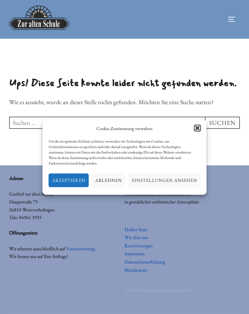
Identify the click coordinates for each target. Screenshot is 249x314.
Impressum (134, 253)
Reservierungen (138, 245)
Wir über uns (136, 237)
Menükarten (135, 270)
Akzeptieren (69, 180)
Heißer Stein (135, 229)
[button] (198, 128)
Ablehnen (108, 180)
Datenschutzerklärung (144, 262)
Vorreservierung (80, 248)
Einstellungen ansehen (164, 180)
